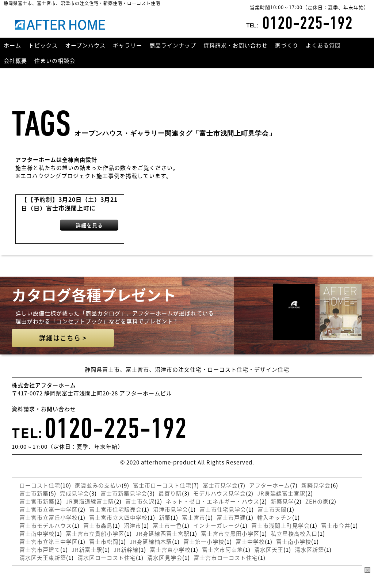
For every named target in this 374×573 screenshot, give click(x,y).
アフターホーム (269, 485)
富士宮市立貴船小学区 (95, 534)
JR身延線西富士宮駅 (163, 534)
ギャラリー (127, 45)
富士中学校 (250, 542)
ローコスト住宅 (39, 485)
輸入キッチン (274, 517)
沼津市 (132, 525)
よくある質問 (323, 45)
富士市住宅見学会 (222, 509)
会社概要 (15, 61)
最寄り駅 (170, 493)
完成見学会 (74, 493)
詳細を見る (89, 225)
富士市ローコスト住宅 (162, 485)
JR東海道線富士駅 (90, 501)
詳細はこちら (63, 338)
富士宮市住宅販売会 (115, 509)
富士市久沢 (139, 501)
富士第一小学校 (203, 542)
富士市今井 (335, 525)
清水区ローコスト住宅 (106, 558)
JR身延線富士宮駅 (281, 493)
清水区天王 (268, 550)
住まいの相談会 (54, 61)
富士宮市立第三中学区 (48, 542)
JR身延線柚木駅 (151, 542)
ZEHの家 (317, 501)
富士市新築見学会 (123, 493)
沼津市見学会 (170, 509)
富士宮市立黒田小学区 (230, 534)
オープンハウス (85, 45)
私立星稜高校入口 (294, 534)
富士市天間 (272, 509)
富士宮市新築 (36, 501)
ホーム (12, 45)
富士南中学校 (36, 534)
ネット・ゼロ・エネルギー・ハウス (212, 501)
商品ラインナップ (172, 45)
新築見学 (282, 501)
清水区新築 (309, 550)
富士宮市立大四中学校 (118, 517)
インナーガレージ (216, 525)
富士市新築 (34, 493)
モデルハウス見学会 (219, 493)
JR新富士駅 (87, 550)
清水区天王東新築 (42, 558)
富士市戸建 (231, 517)
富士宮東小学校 (170, 550)
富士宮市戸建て (39, 550)
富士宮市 (193, 517)
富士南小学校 (293, 542)
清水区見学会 (164, 558)
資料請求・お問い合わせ (235, 45)
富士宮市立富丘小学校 (48, 517)
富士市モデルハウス (45, 525)
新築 (165, 517)
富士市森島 (97, 525)
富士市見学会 (220, 485)
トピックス (43, 45)
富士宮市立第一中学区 (48, 509)
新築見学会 (316, 485)
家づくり (286, 45)
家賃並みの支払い (98, 485)
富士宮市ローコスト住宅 (226, 558)
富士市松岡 (103, 542)
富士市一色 (167, 525)
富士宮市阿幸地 (222, 550)
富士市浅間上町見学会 (280, 525)
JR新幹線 (126, 550)
